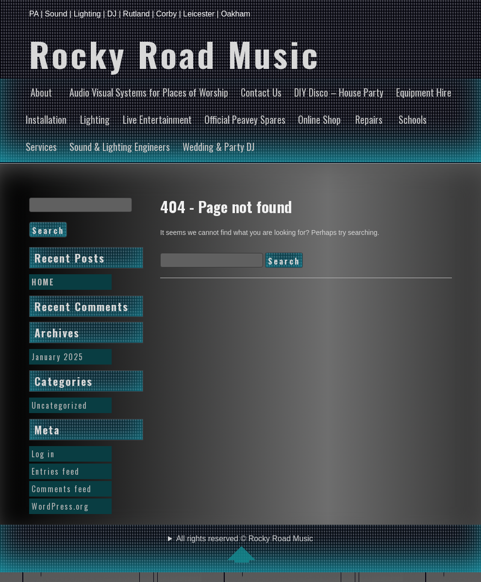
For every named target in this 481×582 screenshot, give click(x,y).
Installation (46, 119)
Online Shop (319, 119)
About (41, 92)
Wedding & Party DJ (218, 146)
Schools (412, 119)
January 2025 (57, 357)
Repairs (368, 119)
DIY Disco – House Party (338, 92)
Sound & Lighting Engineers (119, 146)
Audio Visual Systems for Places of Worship (148, 92)
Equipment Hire (423, 92)
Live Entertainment (157, 119)
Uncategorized (59, 405)
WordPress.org (60, 506)
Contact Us (261, 92)
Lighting (95, 119)
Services (41, 146)
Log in (43, 454)
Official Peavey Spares (244, 119)
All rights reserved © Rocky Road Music (244, 548)
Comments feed (62, 489)
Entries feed (56, 471)
